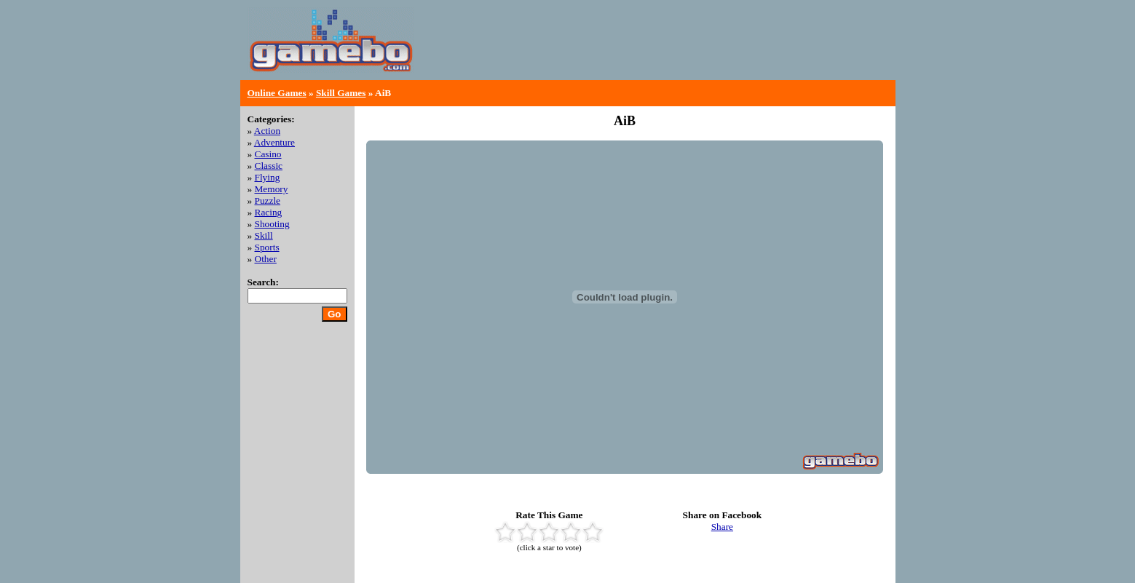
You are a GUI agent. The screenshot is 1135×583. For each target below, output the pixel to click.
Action (267, 130)
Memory (271, 188)
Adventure (274, 142)
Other (266, 258)
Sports (267, 247)
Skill (264, 235)
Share (722, 526)
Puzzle (268, 200)
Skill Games (341, 92)
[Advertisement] (717, 51)
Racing (268, 212)
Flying (267, 177)
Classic (269, 165)
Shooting (272, 223)
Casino (268, 153)
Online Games (277, 92)
